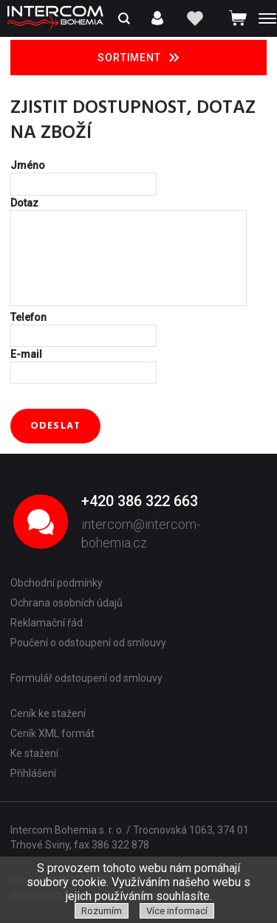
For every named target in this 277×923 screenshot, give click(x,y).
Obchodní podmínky (56, 583)
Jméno (27, 165)
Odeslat (55, 426)
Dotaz (24, 203)
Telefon (28, 317)
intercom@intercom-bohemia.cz (140, 533)
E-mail (26, 354)
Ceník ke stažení (48, 713)
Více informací (177, 910)
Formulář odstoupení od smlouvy (86, 678)
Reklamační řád (46, 623)
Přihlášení (33, 773)
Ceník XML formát (52, 733)
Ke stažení (34, 753)
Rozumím (101, 910)
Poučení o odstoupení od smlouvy (88, 643)
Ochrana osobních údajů (66, 603)
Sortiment (138, 57)
